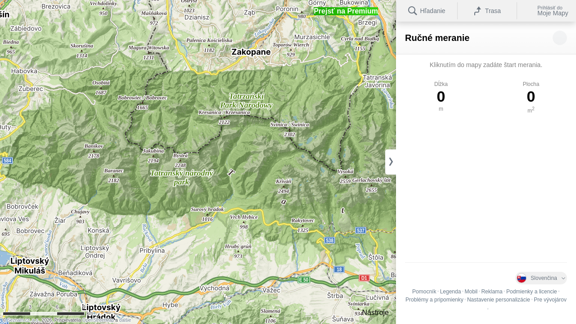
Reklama (491, 291)
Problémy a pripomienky (434, 300)
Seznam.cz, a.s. (23, 320)
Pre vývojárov (550, 300)
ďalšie (125, 320)
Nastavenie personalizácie (498, 300)
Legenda (450, 291)
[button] (346, 11)
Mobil (471, 291)
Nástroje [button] (375, 312)
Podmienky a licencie (531, 291)
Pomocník (424, 291)
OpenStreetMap (98, 320)
